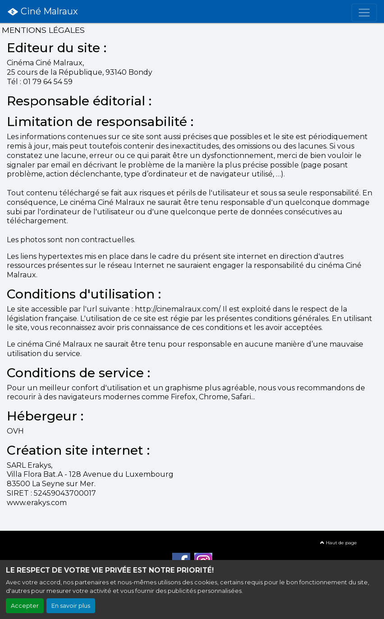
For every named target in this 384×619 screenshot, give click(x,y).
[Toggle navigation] (364, 13)
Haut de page (338, 543)
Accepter (25, 605)
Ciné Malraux (42, 12)
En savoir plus (70, 605)
